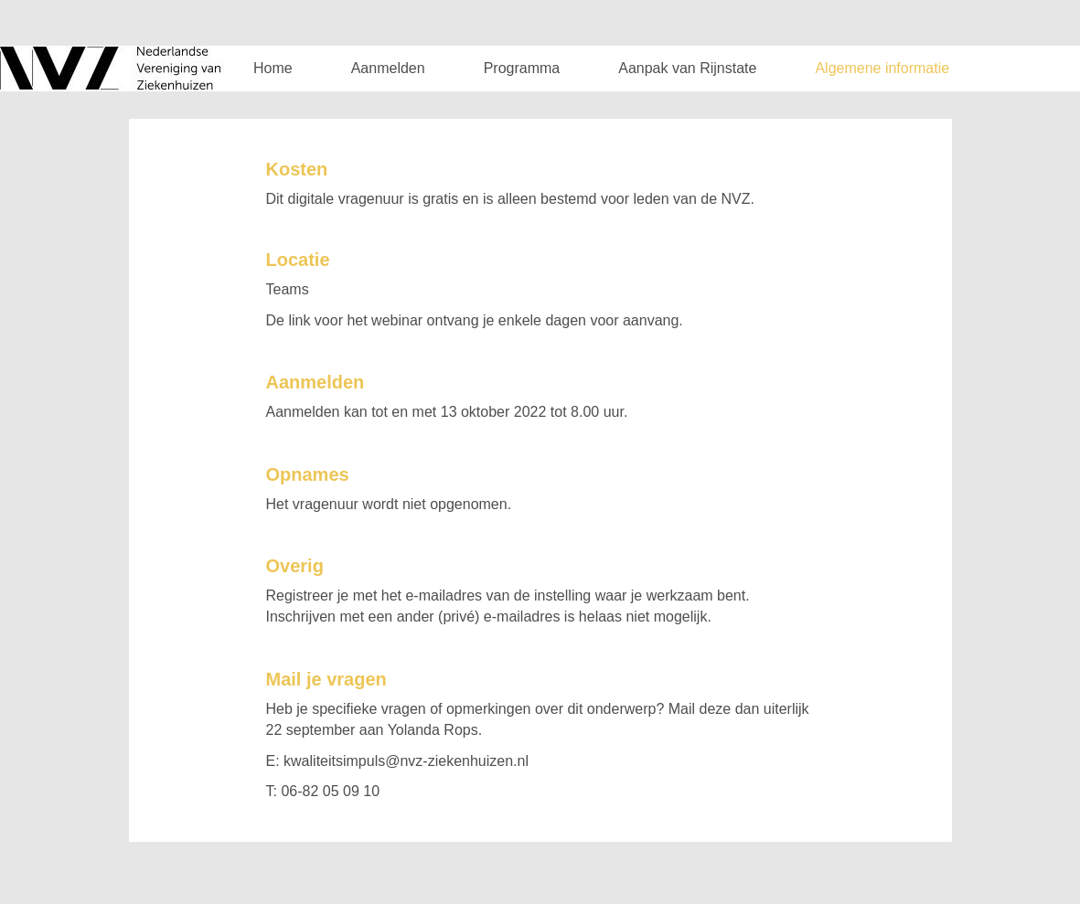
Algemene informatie (882, 68)
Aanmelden (388, 68)
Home (273, 68)
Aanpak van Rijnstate (687, 68)
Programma (522, 68)
